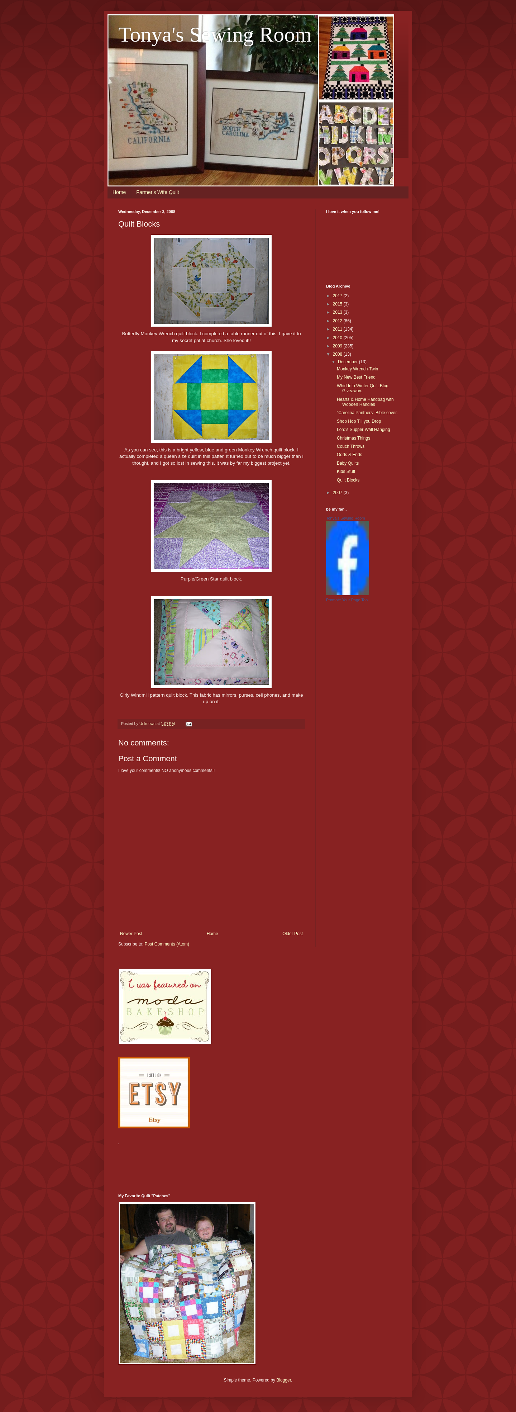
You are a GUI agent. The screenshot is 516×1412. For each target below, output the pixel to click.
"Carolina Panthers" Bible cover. (367, 412)
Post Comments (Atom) (166, 944)
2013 (338, 312)
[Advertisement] (248, 1165)
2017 (338, 295)
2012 (338, 320)
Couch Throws (350, 446)
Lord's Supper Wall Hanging (363, 429)
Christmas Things (353, 438)
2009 (338, 346)
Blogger (283, 1380)
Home (119, 192)
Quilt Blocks (348, 480)
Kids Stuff (346, 471)
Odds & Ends (349, 454)
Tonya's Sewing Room (215, 34)
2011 (338, 329)
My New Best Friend (356, 377)
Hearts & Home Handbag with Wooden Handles (365, 402)
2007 (338, 492)
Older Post (292, 933)
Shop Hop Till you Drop (359, 421)
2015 (338, 304)
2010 (338, 337)
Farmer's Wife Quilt (157, 192)
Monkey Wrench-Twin (357, 368)
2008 (338, 354)
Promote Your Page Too (347, 600)
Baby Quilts (348, 463)
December (348, 361)
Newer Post (131, 933)
